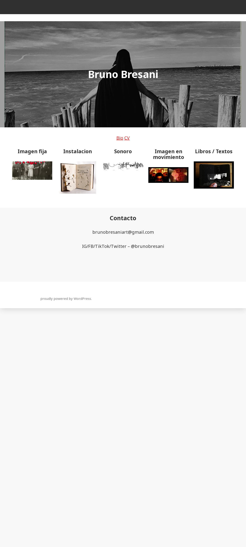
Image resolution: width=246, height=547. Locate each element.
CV (127, 138)
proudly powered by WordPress (65, 298)
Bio (119, 138)
